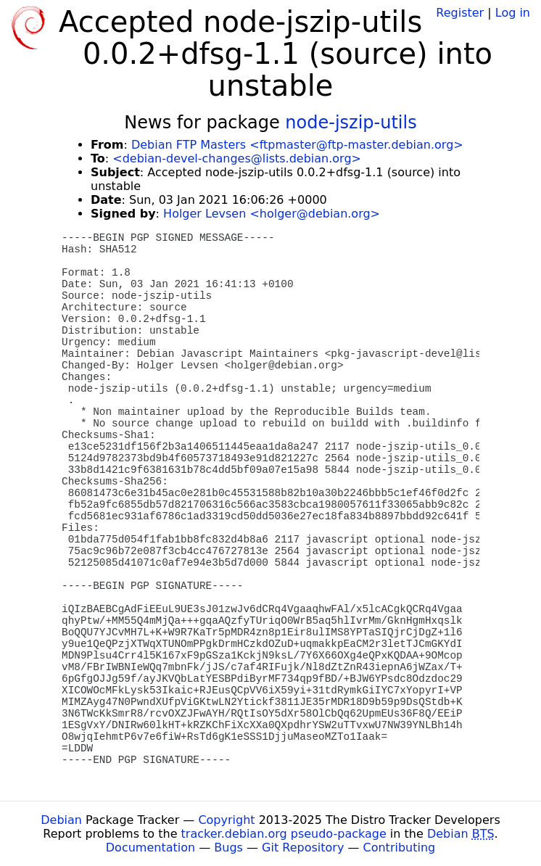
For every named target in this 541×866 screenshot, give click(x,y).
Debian (61, 820)
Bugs (228, 847)
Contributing (399, 847)
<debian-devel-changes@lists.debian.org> (236, 158)
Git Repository (303, 847)
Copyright (226, 820)
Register (460, 13)
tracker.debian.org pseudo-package (284, 834)
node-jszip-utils (350, 122)
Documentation (150, 847)
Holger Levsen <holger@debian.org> (271, 213)
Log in (512, 13)
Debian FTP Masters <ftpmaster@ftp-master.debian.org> (297, 145)
